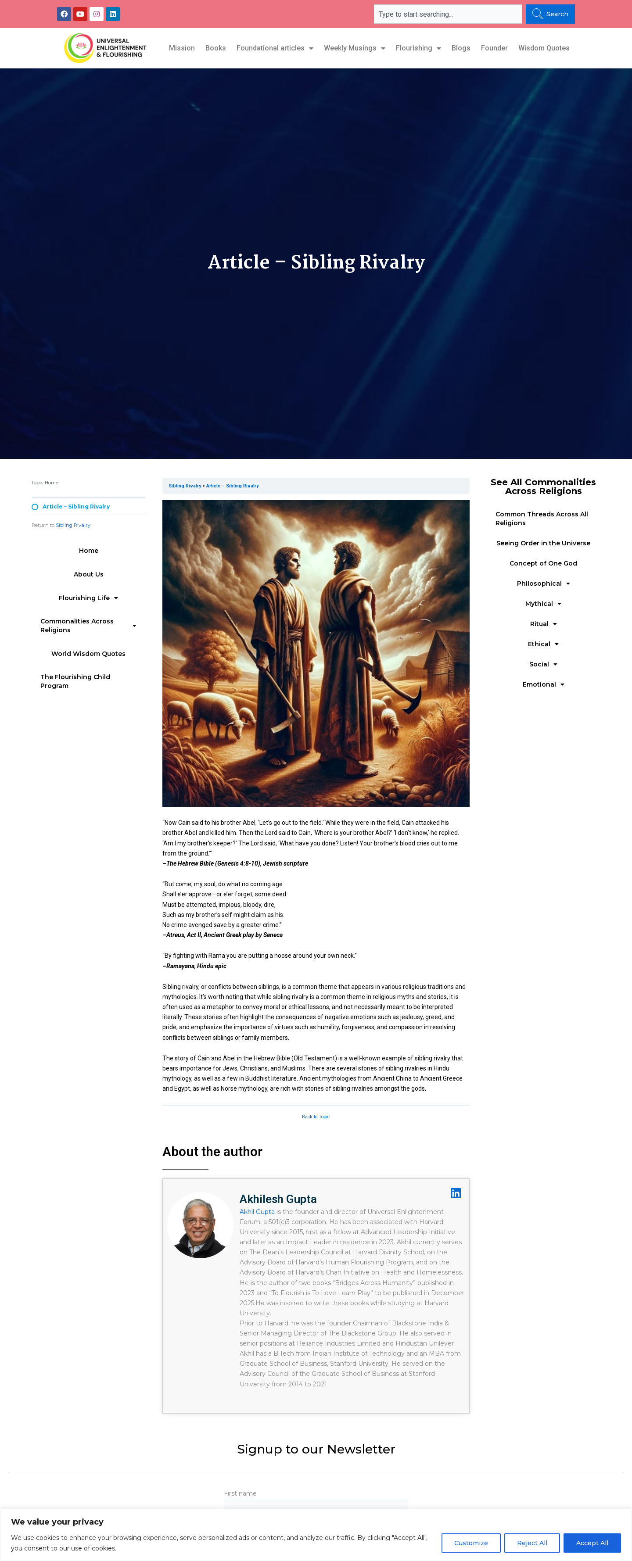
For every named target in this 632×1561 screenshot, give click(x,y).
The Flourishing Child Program (75, 681)
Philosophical (543, 583)
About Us (89, 574)
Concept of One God (543, 563)
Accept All (592, 1543)
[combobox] (448, 14)
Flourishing (418, 48)
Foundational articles (275, 48)
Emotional (543, 684)
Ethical (543, 644)
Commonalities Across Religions (88, 625)
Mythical (543, 603)
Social (543, 664)
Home (88, 551)
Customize (471, 1543)
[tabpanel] (316, 797)
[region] (316, 1535)
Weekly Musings (354, 48)
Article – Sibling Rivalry (232, 486)
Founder (494, 48)
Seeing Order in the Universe (543, 543)
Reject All (532, 1543)
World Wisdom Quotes (88, 654)
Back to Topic (316, 1117)
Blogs (461, 48)
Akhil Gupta (257, 1212)
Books (215, 48)
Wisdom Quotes (544, 48)
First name (316, 1505)
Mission (182, 48)
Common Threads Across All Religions (542, 518)
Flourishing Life (88, 598)
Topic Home (45, 483)
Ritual (543, 623)
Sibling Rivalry (73, 525)
